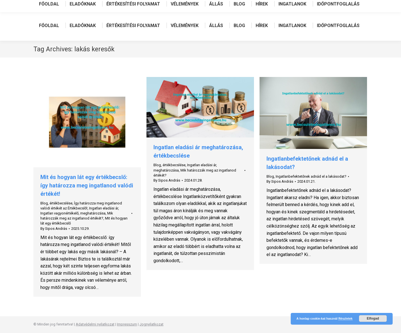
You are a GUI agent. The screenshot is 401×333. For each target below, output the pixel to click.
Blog (44, 203)
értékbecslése (61, 203)
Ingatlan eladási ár (103, 208)
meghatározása (93, 213)
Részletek (345, 318)
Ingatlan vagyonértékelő (59, 213)
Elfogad (373, 318)
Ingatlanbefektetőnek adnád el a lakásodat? (311, 176)
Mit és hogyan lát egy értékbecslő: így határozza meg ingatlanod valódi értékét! (86, 185)
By (53, 228)
